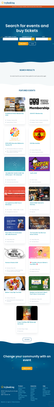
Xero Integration (46, 394)
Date (43, 36)
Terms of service (16, 402)
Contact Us (45, 387)
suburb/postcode (27, 36)
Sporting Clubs (34, 398)
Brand (44, 395)
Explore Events (21, 387)
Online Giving (21, 391)
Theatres (33, 400)
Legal (8, 402)
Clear (32, 43)
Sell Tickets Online (22, 395)
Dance (32, 392)
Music (32, 395)
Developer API (46, 392)
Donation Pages (22, 392)
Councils (33, 391)
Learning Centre (46, 391)
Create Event (27, 368)
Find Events (23, 43)
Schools (32, 397)
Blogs (44, 389)
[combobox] (27, 39)
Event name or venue (10, 36)
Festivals (33, 394)
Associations (33, 387)
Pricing (20, 394)
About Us (3, 402)
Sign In (19, 398)
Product (20, 389)
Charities (33, 389)
